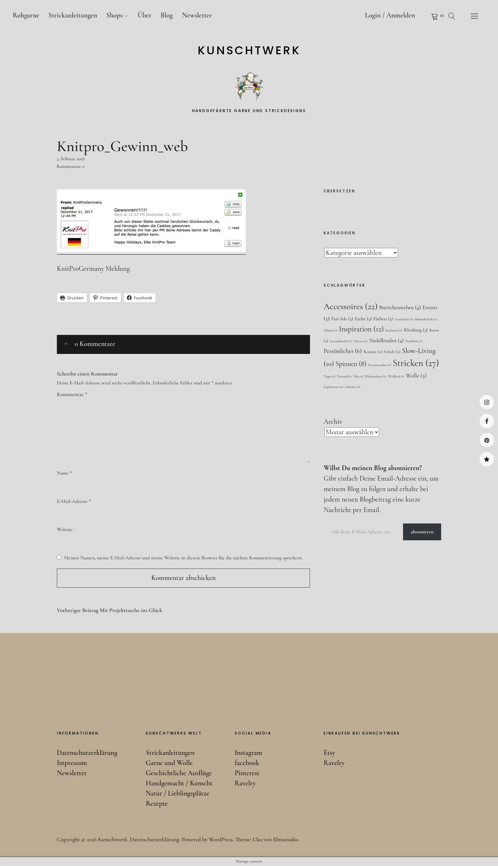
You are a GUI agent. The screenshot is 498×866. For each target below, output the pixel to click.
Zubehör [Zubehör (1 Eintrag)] (352, 387)
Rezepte (157, 803)
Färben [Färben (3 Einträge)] (383, 319)
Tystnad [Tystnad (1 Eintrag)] (344, 376)
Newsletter (197, 15)
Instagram (487, 402)
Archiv (333, 421)
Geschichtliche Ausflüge (179, 773)
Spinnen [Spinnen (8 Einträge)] (351, 364)
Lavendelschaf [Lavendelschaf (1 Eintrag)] (341, 341)
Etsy (329, 753)
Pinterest (487, 440)
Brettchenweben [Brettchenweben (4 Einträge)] (400, 307)
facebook (487, 421)
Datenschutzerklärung (87, 753)
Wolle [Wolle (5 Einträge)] (416, 375)
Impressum (72, 763)
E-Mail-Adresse (74, 501)
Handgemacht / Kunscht (179, 783)
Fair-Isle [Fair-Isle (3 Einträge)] (342, 319)
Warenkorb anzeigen (426, 16)
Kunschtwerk (249, 50)
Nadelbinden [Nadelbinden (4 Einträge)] (386, 340)
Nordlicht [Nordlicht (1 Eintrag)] (413, 341)
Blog (166, 15)
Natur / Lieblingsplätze (177, 793)
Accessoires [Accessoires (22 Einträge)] (351, 306)
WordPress (221, 839)
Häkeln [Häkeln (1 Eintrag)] (330, 330)
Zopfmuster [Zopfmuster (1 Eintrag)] (333, 387)
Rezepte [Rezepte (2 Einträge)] (372, 351)
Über (144, 15)
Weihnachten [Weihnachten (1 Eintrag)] (376, 376)
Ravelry (487, 459)
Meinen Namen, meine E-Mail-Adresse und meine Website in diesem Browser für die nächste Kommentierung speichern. (183, 558)
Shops (114, 15)
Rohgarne (26, 15)
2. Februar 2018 (70, 159)
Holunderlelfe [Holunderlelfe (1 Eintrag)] (425, 319)
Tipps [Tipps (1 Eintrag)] (329, 376)
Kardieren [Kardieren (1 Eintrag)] (393, 330)
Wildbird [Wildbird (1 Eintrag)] (396, 376)
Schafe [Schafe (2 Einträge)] (392, 351)
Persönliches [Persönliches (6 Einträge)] (343, 351)
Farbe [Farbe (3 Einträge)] (363, 319)
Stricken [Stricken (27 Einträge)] (416, 363)
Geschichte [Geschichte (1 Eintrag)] (403, 319)
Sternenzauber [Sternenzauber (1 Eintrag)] (379, 365)
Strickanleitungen (72, 15)
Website (65, 529)
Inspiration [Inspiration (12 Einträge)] (361, 329)
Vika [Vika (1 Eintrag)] (358, 376)
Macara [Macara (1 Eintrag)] (360, 341)
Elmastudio (285, 839)
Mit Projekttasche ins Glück (109, 610)
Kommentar (72, 394)
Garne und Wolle (169, 763)
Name (64, 473)
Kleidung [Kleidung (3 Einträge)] (415, 330)
